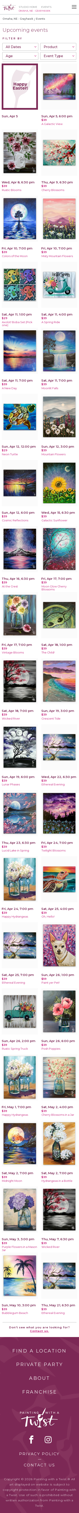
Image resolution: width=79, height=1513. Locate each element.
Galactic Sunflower (54, 520)
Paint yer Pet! (51, 982)
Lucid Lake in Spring (15, 850)
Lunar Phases (11, 784)
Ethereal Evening (53, 784)
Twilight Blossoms (54, 850)
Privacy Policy (39, 1454)
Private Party (39, 1364)
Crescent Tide (51, 718)
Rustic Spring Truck (15, 1048)
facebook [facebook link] (31, 1439)
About (39, 1378)
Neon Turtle (10, 454)
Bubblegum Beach (15, 1313)
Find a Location (39, 1351)
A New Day (9, 388)
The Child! (48, 652)
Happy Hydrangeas (15, 916)
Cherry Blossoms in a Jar (58, 1114)
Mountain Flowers (54, 454)
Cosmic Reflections (15, 520)
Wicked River (11, 718)
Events (46, 7)
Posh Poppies (51, 1048)
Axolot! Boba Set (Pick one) (17, 324)
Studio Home (28, 7)
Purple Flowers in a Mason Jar (19, 1248)
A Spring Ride (51, 322)
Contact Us (39, 1465)
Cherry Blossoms (53, 190)
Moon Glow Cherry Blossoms (54, 588)
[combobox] (20, 47)
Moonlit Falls (50, 388)
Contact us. (39, 1331)
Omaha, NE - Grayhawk (18, 18)
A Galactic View (52, 124)
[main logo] (9, 6)
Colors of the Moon (15, 256)
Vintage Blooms (13, 652)
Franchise (39, 1392)
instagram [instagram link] (48, 1439)
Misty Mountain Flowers (57, 256)
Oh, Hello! (48, 916)
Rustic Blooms (11, 190)
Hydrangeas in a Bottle (57, 1180)
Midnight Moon (12, 1180)
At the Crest (10, 586)
